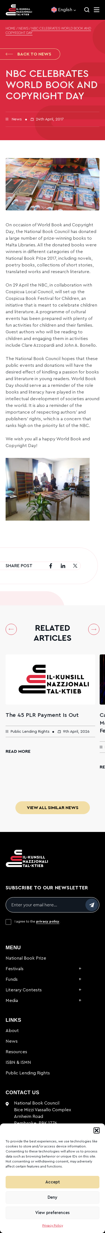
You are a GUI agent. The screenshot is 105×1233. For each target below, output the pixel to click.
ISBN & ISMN (18, 1062)
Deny (52, 1197)
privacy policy (47, 921)
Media (12, 1000)
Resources (16, 1052)
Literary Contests (24, 990)
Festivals (15, 969)
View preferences (52, 1213)
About (12, 1030)
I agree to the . (37, 921)
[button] (96, 1130)
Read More (18, 751)
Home (10, 28)
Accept (52, 1182)
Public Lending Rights (28, 1073)
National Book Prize (26, 958)
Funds (12, 979)
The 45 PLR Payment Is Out (42, 715)
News (23, 28)
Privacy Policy (52, 1225)
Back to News (28, 54)
